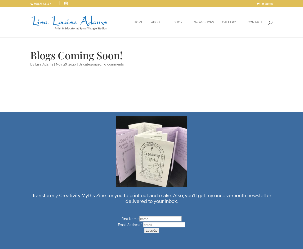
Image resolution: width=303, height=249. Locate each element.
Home (138, 22)
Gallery (229, 22)
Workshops (204, 22)
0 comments (114, 64)
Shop (178, 22)
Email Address (130, 225)
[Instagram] (66, 3)
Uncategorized (90, 64)
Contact (255, 22)
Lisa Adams (44, 64)
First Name (130, 219)
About (156, 22)
